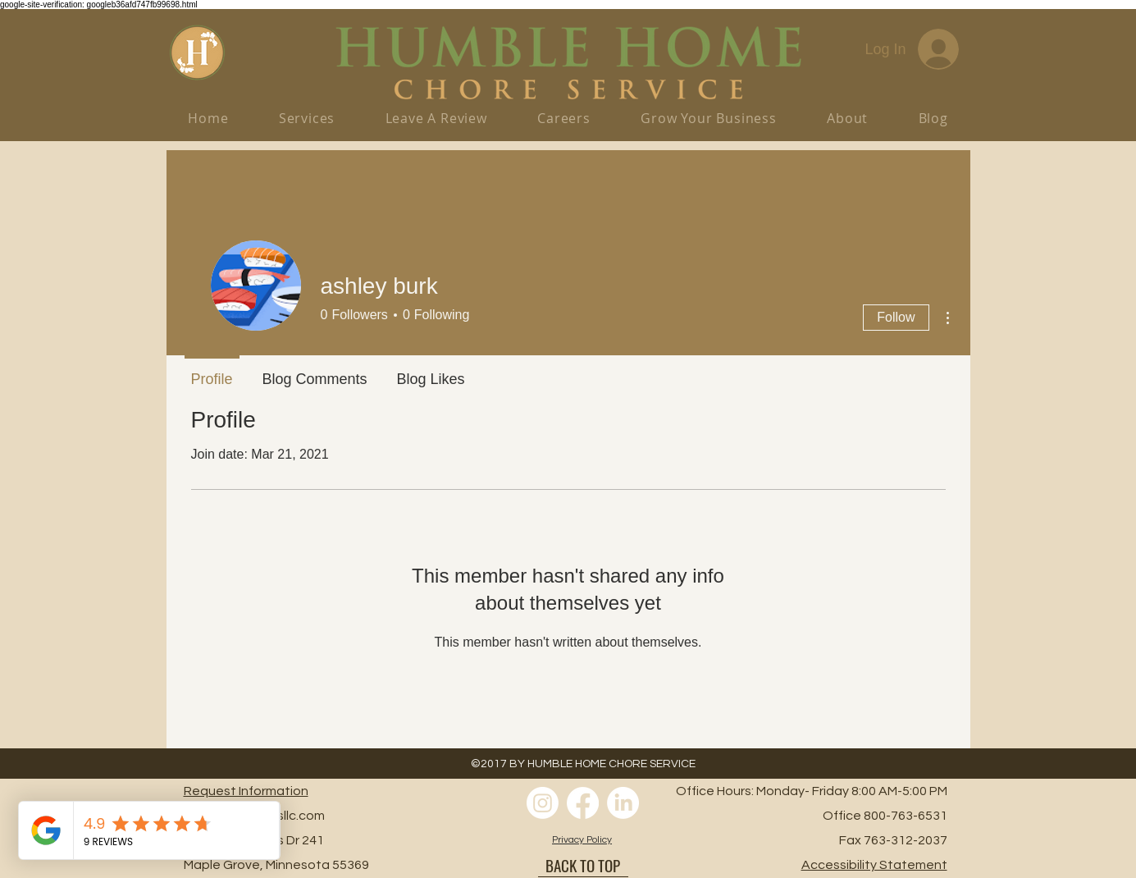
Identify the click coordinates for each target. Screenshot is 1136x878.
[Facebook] (583, 803)
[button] (709, 118)
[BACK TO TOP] (583, 865)
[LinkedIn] (623, 803)
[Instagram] (543, 803)
